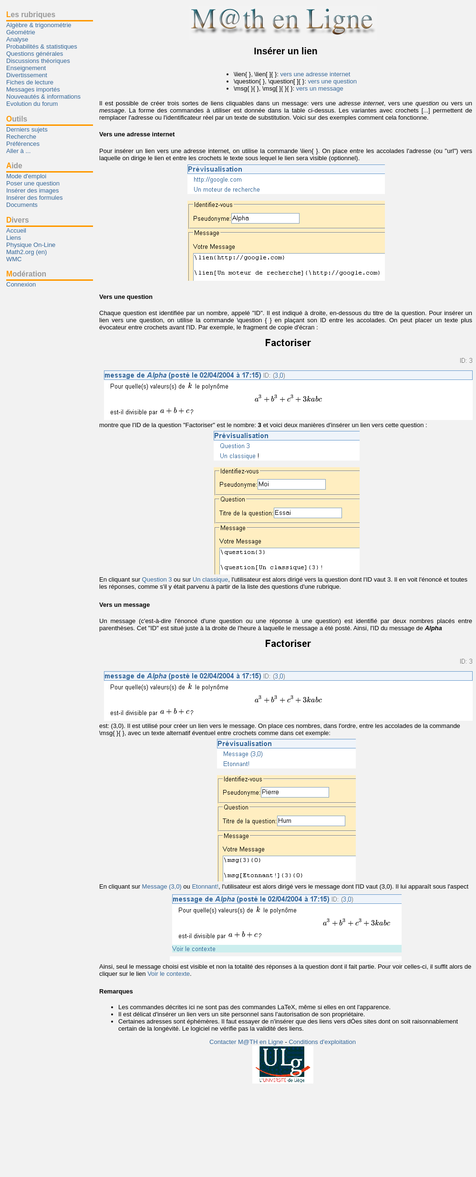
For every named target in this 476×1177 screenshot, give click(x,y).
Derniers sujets (27, 129)
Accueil (16, 230)
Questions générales (34, 53)
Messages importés (33, 89)
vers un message (319, 88)
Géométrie (20, 32)
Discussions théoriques (38, 60)
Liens (13, 237)
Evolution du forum (32, 103)
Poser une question (33, 183)
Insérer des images (32, 190)
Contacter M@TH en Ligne (247, 1041)
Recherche (21, 136)
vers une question (332, 81)
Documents (22, 204)
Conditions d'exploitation (322, 1041)
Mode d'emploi (26, 176)
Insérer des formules (34, 197)
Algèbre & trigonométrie (39, 25)
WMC (14, 259)
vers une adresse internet (315, 74)
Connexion (21, 284)
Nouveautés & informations (43, 96)
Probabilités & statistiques (41, 46)
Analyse (17, 39)
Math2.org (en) (26, 252)
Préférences (23, 143)
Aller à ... (18, 150)
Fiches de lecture (29, 82)
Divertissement (26, 75)
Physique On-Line (30, 244)
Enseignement (26, 68)
